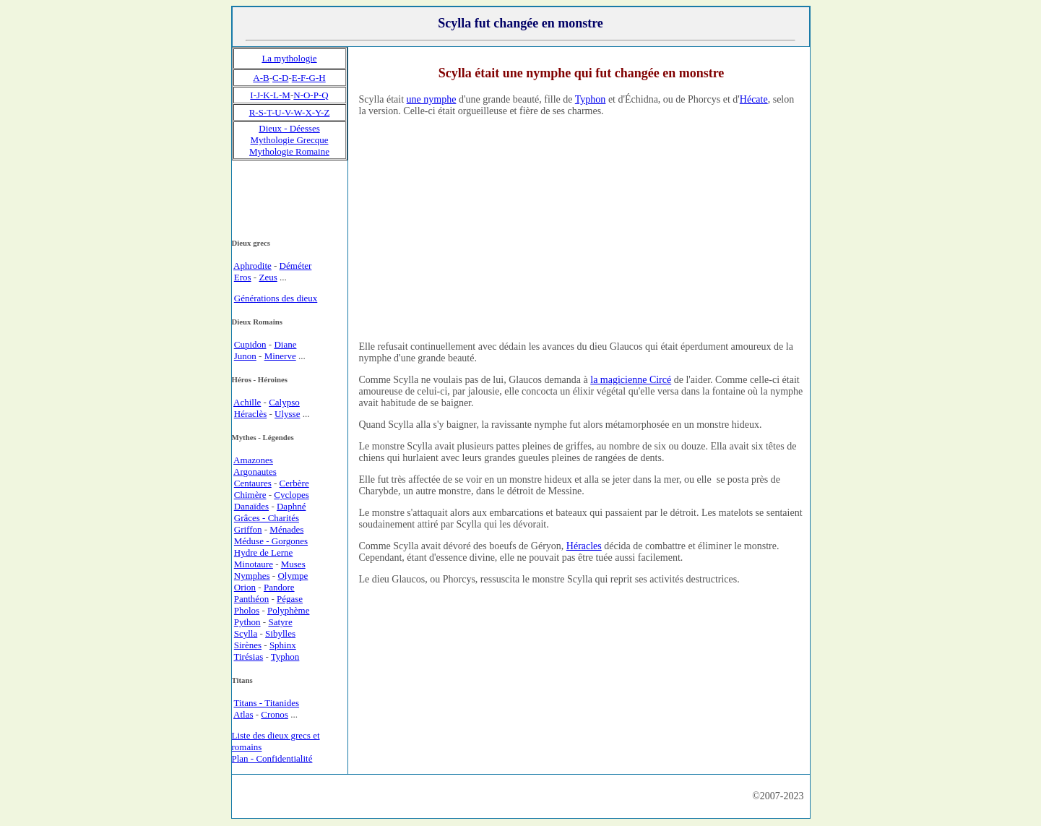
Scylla (246, 633)
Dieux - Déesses (289, 128)
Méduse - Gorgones (271, 540)
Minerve (280, 355)
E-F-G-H (309, 77)
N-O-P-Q (310, 95)
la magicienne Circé (630, 379)
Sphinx (282, 645)
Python (247, 621)
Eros (242, 277)
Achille (247, 402)
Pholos (246, 610)
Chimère (250, 494)
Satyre (280, 621)
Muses (293, 564)
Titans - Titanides (267, 702)
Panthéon (251, 598)
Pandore (279, 587)
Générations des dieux (276, 298)
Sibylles (280, 633)
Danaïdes (251, 506)
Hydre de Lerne (263, 552)
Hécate (754, 99)
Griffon (248, 529)
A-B (261, 77)
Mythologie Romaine (289, 151)
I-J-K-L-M (270, 95)
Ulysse (287, 413)
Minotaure (253, 564)
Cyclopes (291, 494)
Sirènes (248, 645)
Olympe (292, 575)
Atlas (243, 714)
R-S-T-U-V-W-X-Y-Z (289, 112)
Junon (245, 355)
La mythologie (289, 58)
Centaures (253, 483)
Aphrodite (252, 265)
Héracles (584, 546)
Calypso (284, 402)
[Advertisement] (581, 228)
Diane (285, 344)
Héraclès (250, 413)
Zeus (268, 277)
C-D (280, 77)
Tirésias (249, 656)
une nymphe (432, 99)
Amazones (253, 460)
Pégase (290, 598)
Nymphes (252, 575)
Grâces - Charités (266, 517)
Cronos (274, 714)
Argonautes (255, 471)
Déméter (296, 265)
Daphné (291, 506)
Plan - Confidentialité (272, 758)
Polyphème (288, 610)
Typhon (590, 99)
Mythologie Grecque (290, 139)
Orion (245, 587)
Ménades (286, 529)
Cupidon (250, 344)
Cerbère (294, 483)
